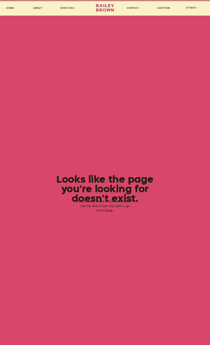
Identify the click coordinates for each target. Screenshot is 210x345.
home (108, 210)
